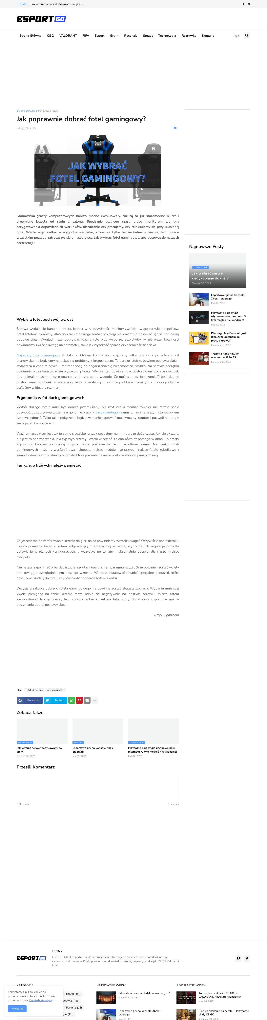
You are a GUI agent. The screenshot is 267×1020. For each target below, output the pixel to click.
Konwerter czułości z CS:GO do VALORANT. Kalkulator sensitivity (219, 995)
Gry (112, 35)
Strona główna (30, 35)
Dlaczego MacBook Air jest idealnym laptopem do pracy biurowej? (228, 337)
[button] (237, 36)
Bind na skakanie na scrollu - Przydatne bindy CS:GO (223, 1012)
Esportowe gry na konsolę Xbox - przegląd (93, 749)
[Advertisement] (133, 75)
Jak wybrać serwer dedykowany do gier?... (57, 4)
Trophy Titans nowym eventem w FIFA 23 (225, 355)
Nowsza (24, 804)
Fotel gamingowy (55, 690)
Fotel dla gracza (48, 111)
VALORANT (68, 35)
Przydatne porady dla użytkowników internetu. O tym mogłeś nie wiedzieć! (152, 749)
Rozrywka (189, 35)
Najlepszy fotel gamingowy (38, 355)
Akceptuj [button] (17, 1008)
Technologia (167, 35)
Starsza (172, 804)
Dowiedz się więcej (40, 1000)
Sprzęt (148, 35)
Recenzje (130, 35)
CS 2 (50, 35)
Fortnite (74, 1008)
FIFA (85, 35)
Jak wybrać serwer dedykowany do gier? (39, 749)
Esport (99, 35)
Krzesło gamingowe (107, 412)
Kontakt (208, 35)
